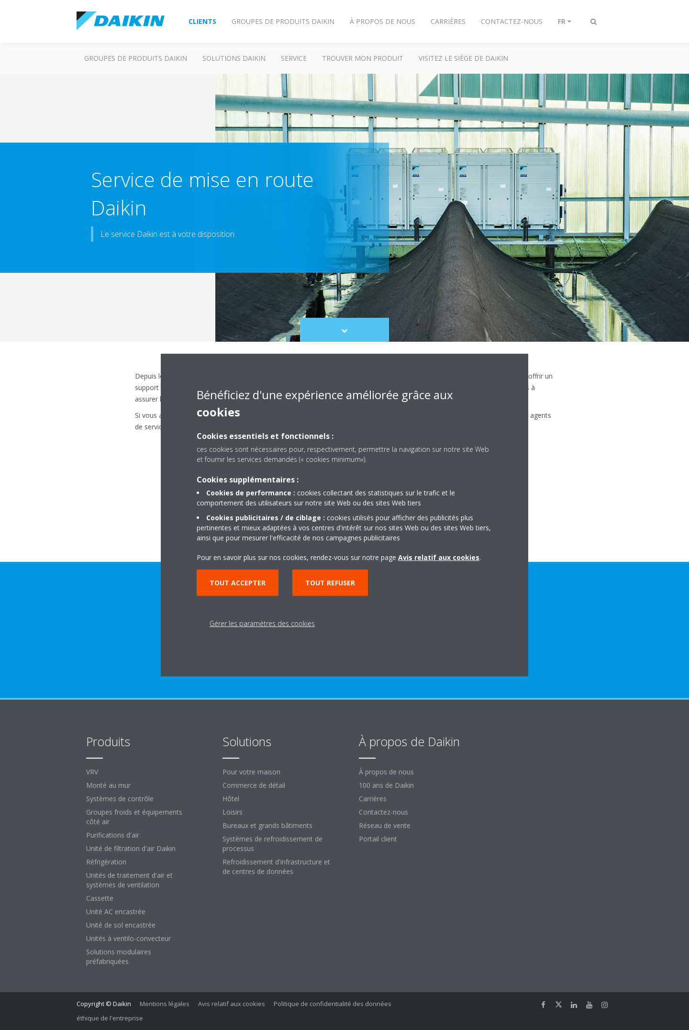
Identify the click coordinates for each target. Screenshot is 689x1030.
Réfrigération (106, 861)
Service (294, 58)
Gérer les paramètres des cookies (262, 623)
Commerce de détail (253, 785)
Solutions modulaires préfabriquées (118, 956)
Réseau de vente (385, 825)
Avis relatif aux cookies (231, 1003)
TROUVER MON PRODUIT (362, 58)
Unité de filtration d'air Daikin (131, 848)
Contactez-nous (383, 812)
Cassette (99, 898)
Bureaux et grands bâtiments (267, 825)
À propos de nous (386, 771)
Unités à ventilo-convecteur (128, 938)
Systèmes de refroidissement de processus (272, 843)
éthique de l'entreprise (110, 1018)
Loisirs (232, 812)
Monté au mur (108, 785)
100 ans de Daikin (386, 785)
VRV (92, 771)
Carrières (373, 798)
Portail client (378, 838)
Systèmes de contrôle (120, 798)
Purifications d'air (112, 835)
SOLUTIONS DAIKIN (234, 58)
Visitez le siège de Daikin (463, 58)
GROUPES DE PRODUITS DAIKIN (135, 58)
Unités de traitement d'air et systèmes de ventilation (129, 880)
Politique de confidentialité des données (332, 1003)
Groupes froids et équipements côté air (134, 816)
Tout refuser (330, 582)
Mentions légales (164, 1003)
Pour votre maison (251, 771)
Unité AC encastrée (115, 911)
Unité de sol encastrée (121, 924)
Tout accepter (238, 582)
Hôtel (230, 798)
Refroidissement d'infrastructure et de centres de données (276, 866)
